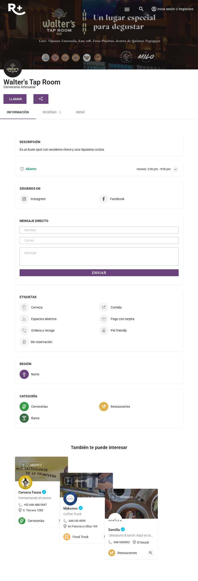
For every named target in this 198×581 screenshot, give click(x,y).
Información (18, 112)
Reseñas (52, 112)
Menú (80, 112)
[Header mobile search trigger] (141, 9)
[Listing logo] (12, 68)
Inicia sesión (166, 9)
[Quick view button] (61, 520)
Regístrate (186, 9)
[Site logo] (17, 9)
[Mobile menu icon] (127, 9)
